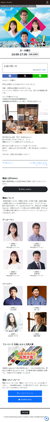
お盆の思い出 (31, 6)
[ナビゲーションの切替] (47, 2)
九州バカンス (8, 163)
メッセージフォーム (25, 393)
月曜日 (43, 70)
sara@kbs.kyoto (25, 399)
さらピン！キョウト (6, 2)
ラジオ (10, 6)
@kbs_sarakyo (25, 189)
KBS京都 (25, 412)
